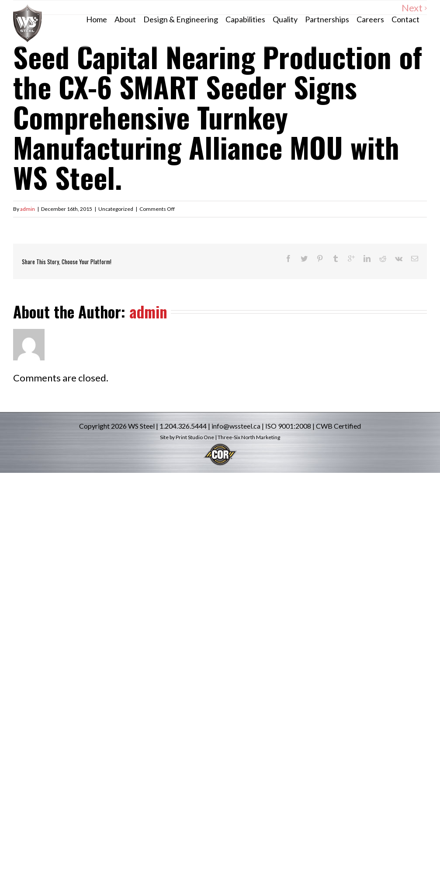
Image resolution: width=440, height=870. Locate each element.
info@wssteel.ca (235, 426)
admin (27, 209)
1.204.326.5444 (183, 426)
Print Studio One (195, 437)
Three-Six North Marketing (249, 437)
